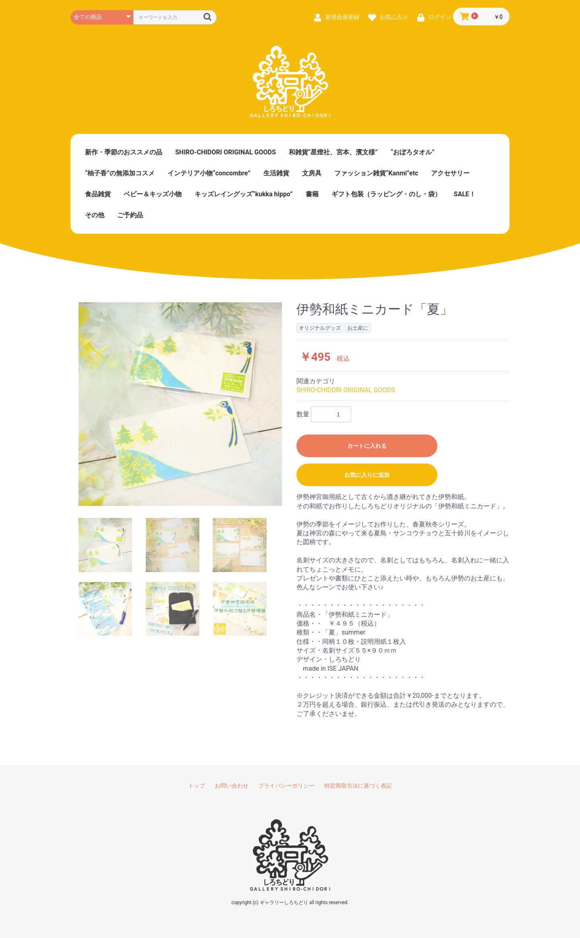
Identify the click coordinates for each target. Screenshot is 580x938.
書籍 (312, 194)
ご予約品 (130, 215)
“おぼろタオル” (413, 152)
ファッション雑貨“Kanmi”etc (376, 173)
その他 (94, 215)
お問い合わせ (232, 785)
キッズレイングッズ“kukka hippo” (244, 194)
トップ (196, 785)
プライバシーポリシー (286, 785)
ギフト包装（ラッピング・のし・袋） (386, 194)
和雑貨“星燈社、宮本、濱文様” (333, 152)
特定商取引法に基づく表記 (358, 785)
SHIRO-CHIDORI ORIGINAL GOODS (225, 152)
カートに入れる (367, 446)
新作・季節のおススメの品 (123, 152)
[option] (180, 404)
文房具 (311, 173)
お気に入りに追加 (366, 475)
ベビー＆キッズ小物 (153, 194)
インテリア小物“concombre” (209, 173)
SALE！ (465, 194)
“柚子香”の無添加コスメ (120, 173)
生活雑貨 (276, 173)
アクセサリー (450, 173)
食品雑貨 (98, 194)
